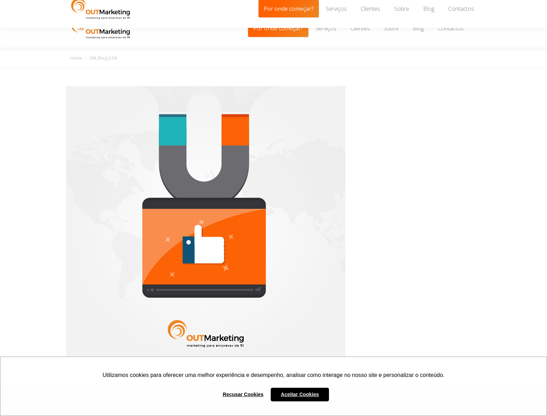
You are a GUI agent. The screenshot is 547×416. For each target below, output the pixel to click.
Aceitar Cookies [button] (300, 394)
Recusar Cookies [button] (243, 394)
